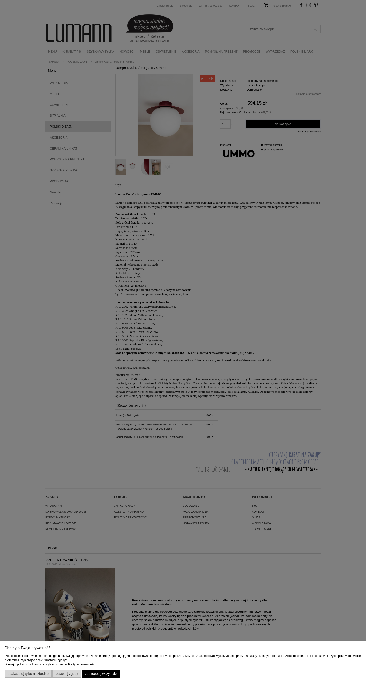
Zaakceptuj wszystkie (101, 674)
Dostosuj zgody (67, 674)
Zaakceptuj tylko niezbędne (28, 674)
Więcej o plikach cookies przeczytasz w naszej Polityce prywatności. (50, 664)
